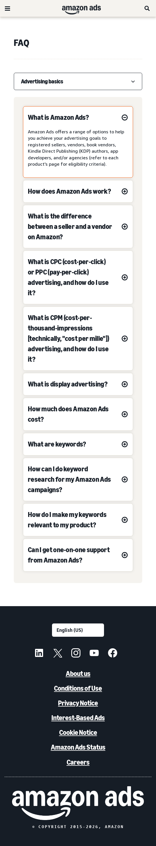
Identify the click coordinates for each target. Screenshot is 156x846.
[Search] (147, 8)
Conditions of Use (78, 688)
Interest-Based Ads (78, 718)
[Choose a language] (78, 630)
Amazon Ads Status (78, 747)
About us (78, 673)
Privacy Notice (78, 703)
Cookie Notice (78, 732)
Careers (78, 762)
